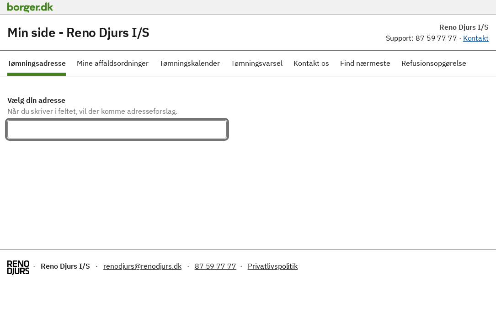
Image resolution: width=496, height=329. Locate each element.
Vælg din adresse (36, 100)
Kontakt (476, 37)
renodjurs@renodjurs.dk (142, 266)
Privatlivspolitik (273, 266)
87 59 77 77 (215, 266)
